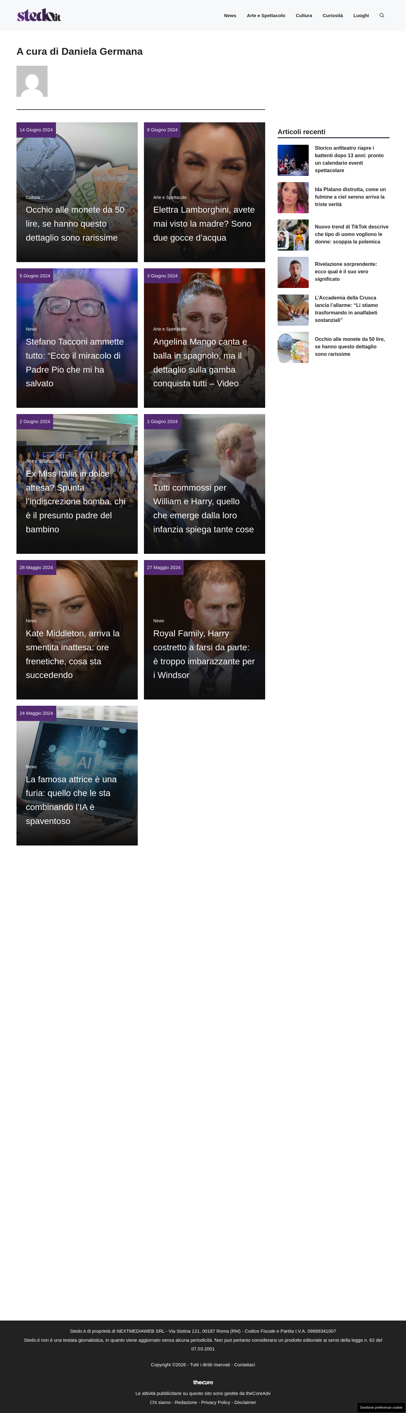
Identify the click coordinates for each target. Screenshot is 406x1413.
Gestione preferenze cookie (381, 1407)
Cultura (304, 15)
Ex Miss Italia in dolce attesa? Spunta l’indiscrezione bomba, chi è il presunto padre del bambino (76, 501)
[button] (382, 15)
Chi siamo (160, 1402)
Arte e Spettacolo (266, 15)
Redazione (186, 1402)
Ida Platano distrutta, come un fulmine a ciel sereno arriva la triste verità (350, 197)
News (230, 15)
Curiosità (333, 15)
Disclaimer (245, 1402)
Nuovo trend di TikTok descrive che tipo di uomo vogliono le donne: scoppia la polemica (352, 234)
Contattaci (244, 1364)
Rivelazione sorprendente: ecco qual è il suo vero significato (346, 271)
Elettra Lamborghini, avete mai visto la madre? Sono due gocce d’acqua (204, 224)
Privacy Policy (215, 1402)
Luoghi (361, 15)
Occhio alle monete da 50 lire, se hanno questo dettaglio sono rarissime (75, 224)
